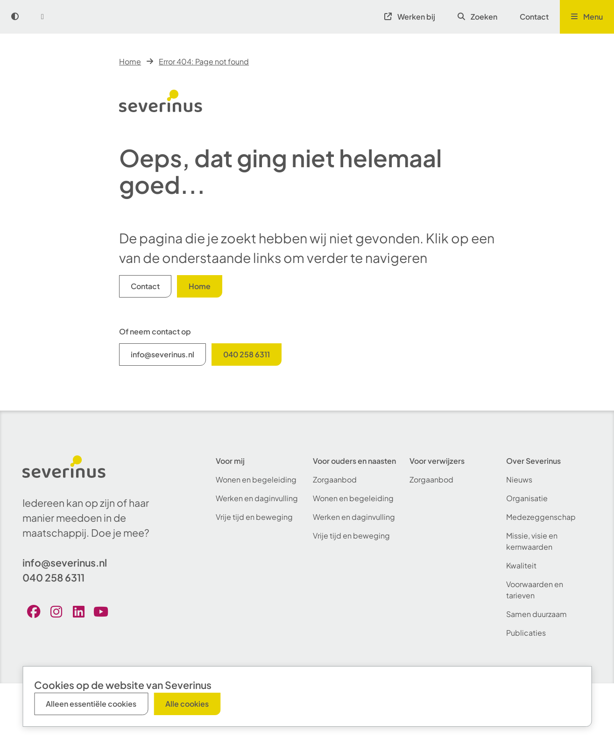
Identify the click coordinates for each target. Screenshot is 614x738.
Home (130, 61)
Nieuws (519, 479)
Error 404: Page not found (204, 61)
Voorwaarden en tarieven (534, 589)
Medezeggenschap (541, 517)
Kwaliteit (521, 565)
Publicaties (526, 633)
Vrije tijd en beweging (254, 517)
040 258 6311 (246, 354)
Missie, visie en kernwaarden (532, 541)
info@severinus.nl (162, 354)
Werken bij (409, 16)
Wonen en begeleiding (256, 479)
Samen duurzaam (536, 614)
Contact (534, 16)
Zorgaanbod (335, 479)
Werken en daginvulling (257, 498)
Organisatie (527, 498)
